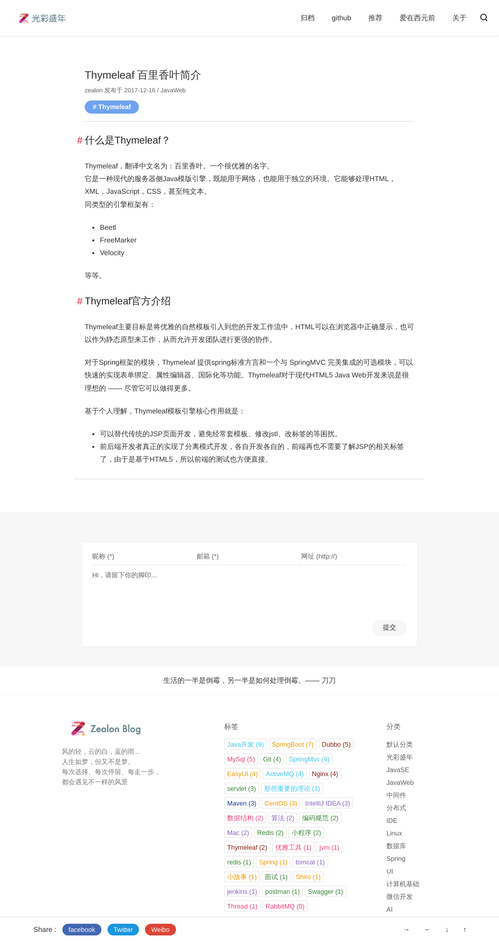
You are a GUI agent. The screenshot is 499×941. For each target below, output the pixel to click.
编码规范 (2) (320, 818)
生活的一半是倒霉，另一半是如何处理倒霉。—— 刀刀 (249, 680)
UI (389, 871)
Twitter (123, 929)
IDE (392, 820)
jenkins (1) (242, 891)
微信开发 (399, 896)
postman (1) (282, 891)
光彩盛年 (399, 757)
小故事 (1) (242, 877)
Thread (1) (242, 906)
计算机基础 (402, 884)
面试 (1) (276, 877)
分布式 (396, 808)
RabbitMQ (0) (285, 906)
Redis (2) (270, 833)
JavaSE (397, 770)
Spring (396, 858)
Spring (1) (273, 862)
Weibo (160, 929)
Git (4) (272, 759)
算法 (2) (282, 818)
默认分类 (399, 744)
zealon (93, 90)
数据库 (396, 846)
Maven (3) (242, 803)
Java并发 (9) (245, 744)
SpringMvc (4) (309, 759)
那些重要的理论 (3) (292, 788)
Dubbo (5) (336, 744)
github (341, 18)
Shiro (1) (308, 877)
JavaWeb (173, 90)
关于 (459, 18)
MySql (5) (241, 759)
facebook (81, 929)
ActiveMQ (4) (285, 774)
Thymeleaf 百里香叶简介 (143, 75)
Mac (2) (238, 833)
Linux (394, 833)
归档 (307, 18)
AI (389, 909)
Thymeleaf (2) (247, 847)
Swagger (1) (325, 891)
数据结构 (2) (245, 818)
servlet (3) (241, 788)
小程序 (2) (306, 833)
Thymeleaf (114, 107)
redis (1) (239, 862)
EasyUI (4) (242, 774)
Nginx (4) (325, 774)
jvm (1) (329, 847)
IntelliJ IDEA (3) (327, 803)
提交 (389, 627)
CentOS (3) (281, 803)
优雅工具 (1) (293, 847)
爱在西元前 (417, 18)
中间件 (396, 795)
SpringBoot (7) (293, 744)
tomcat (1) (310, 862)
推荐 (375, 18)
